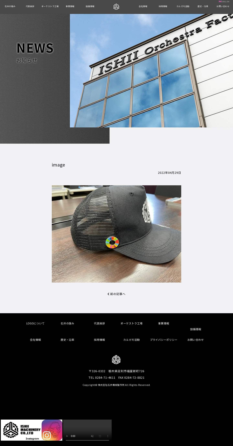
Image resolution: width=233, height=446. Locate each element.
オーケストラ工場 (50, 6)
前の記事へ (116, 294)
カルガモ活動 (183, 6)
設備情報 (90, 6)
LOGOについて (35, 323)
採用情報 (163, 6)
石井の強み (10, 6)
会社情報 (143, 6)
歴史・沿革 (203, 6)
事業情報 (70, 6)
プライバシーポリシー (163, 340)
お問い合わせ (222, 6)
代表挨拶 (30, 6)
